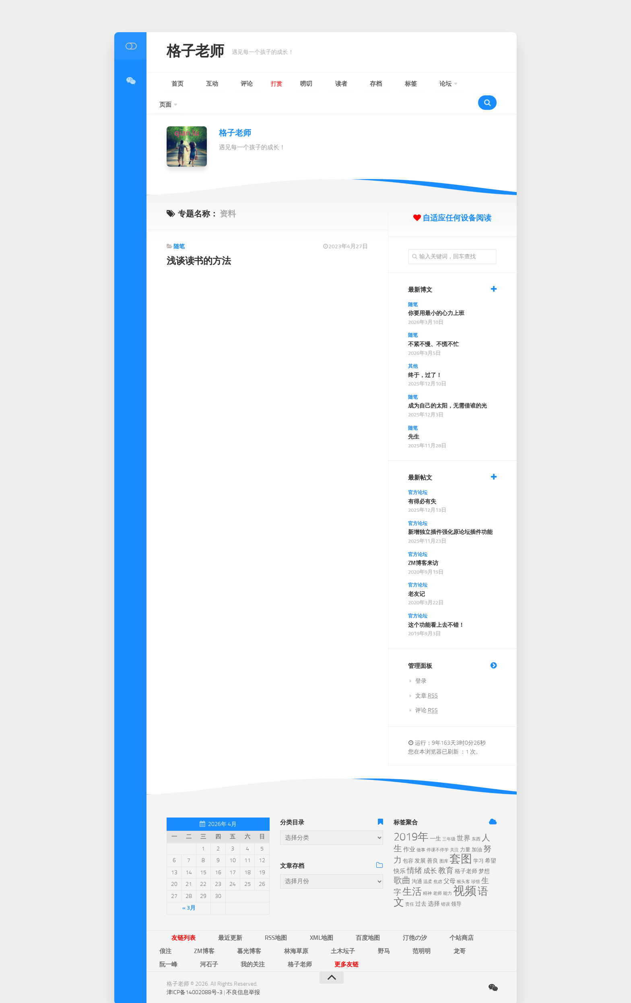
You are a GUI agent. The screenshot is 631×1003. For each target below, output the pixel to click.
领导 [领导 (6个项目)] (456, 886)
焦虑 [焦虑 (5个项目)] (437, 863)
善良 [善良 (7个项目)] (432, 842)
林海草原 (166, 930)
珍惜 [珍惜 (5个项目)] (475, 863)
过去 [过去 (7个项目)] (421, 885)
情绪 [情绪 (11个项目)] (414, 852)
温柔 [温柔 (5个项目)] (427, 863)
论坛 (359, 83)
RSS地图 (246, 918)
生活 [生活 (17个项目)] (412, 873)
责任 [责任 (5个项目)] (409, 886)
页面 (388, 83)
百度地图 (314, 918)
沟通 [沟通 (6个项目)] (417, 863)
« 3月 (189, 889)
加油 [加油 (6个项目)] (477, 831)
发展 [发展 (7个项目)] (420, 842)
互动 (195, 83)
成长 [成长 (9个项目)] (430, 853)
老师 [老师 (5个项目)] (437, 875)
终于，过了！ (425, 357)
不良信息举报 (243, 958)
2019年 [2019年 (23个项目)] (411, 818)
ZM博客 (440, 918)
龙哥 (281, 930)
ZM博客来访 (423, 545)
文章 (426, 677)
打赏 (242, 83)
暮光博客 (473, 918)
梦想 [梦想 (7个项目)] (484, 853)
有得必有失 (422, 483)
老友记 (416, 576)
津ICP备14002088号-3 (195, 958)
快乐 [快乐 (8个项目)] (400, 853)
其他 (413, 348)
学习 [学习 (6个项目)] (478, 843)
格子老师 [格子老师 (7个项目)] (466, 853)
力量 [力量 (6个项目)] (465, 831)
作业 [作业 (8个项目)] (409, 831)
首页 (172, 83)
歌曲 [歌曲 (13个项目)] (402, 862)
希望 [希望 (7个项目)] (490, 842)
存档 (312, 83)
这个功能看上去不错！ (436, 606)
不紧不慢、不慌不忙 (433, 326)
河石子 (336, 930)
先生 (413, 418)
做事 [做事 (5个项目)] (421, 831)
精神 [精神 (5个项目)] (427, 875)
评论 (219, 83)
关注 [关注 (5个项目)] (454, 831)
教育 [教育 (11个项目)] (446, 852)
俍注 (413, 918)
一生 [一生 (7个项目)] (435, 820)
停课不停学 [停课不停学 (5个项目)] (438, 831)
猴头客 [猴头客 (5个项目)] (463, 863)
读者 (289, 83)
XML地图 (280, 918)
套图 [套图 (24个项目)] (461, 840)
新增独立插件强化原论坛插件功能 (450, 514)
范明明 (255, 930)
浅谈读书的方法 (201, 242)
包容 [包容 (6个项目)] (408, 843)
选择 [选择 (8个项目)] (434, 885)
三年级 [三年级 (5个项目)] (449, 821)
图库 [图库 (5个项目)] (443, 843)
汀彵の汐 (349, 918)
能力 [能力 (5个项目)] (447, 875)
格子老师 (200, 52)
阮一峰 (307, 930)
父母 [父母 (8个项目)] (449, 863)
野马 (229, 930)
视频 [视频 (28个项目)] (464, 873)
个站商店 (384, 918)
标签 (335, 83)
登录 (421, 662)
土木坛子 (200, 930)
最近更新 (212, 918)
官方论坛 (417, 474)
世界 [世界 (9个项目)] (463, 820)
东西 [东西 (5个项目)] (476, 821)
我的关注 (368, 930)
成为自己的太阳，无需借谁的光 (447, 387)
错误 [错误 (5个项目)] (445, 886)
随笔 (179, 228)
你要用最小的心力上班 (436, 295)
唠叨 (265, 83)
